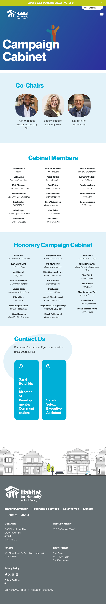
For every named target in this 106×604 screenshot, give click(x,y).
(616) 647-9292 (11, 556)
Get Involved (71, 508)
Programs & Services (45, 508)
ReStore (12, 515)
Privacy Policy (12, 568)
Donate (88, 508)
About (25, 515)
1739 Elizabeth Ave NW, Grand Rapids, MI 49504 (24, 553)
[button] (101, 2)
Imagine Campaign (16, 508)
